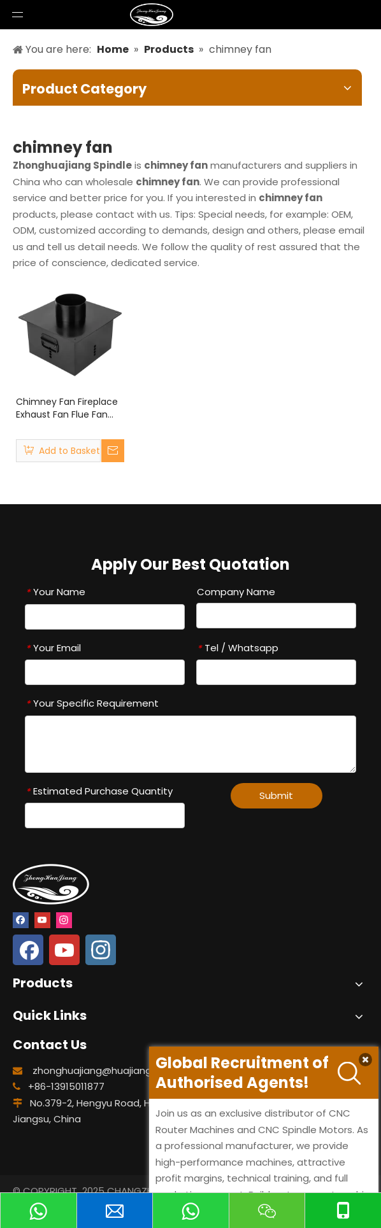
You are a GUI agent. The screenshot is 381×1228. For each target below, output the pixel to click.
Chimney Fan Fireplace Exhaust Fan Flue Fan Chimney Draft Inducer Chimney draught (67, 408)
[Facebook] (21, 919)
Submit (276, 795)
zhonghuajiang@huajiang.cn (98, 1070)
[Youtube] (42, 919)
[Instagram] (64, 919)
